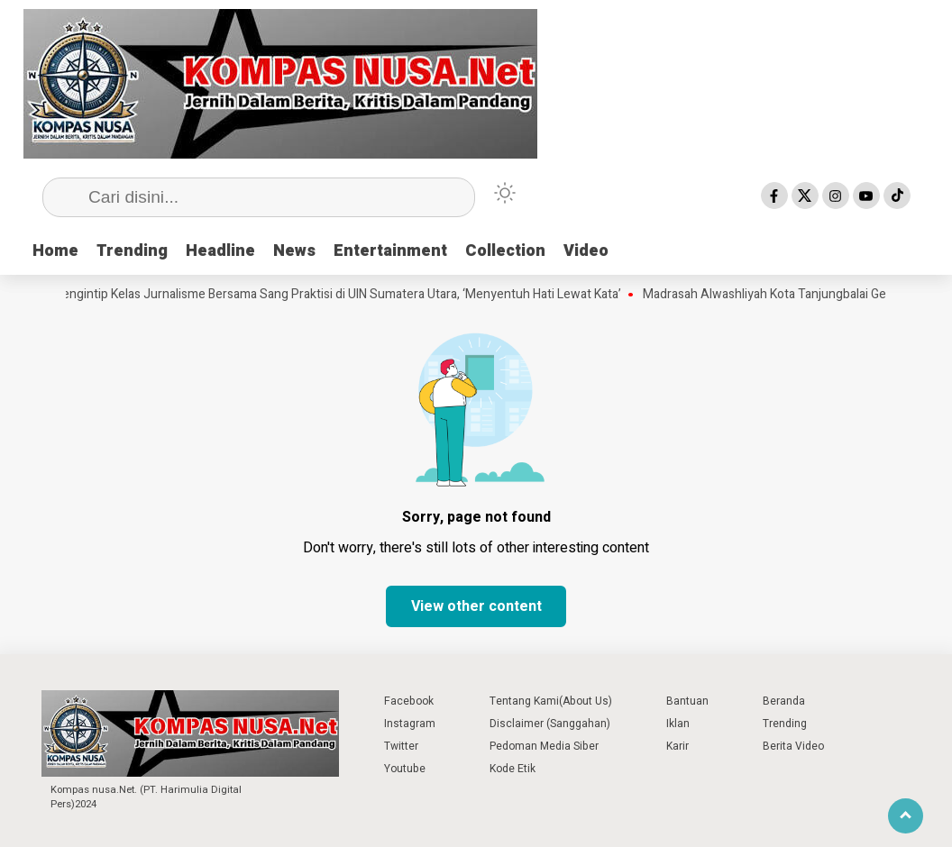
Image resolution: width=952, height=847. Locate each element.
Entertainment (390, 251)
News (294, 251)
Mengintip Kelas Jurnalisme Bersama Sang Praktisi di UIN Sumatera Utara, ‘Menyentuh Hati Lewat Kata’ (342, 295)
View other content (476, 606)
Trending (132, 251)
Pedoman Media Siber (544, 746)
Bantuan (687, 701)
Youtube (405, 768)
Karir (677, 746)
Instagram (409, 723)
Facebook (409, 701)
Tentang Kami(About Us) (551, 701)
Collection (505, 251)
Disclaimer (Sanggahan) (550, 723)
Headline (220, 251)
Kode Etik (513, 768)
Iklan (678, 723)
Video (586, 251)
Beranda (784, 701)
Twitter (401, 746)
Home (55, 251)
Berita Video (793, 746)
